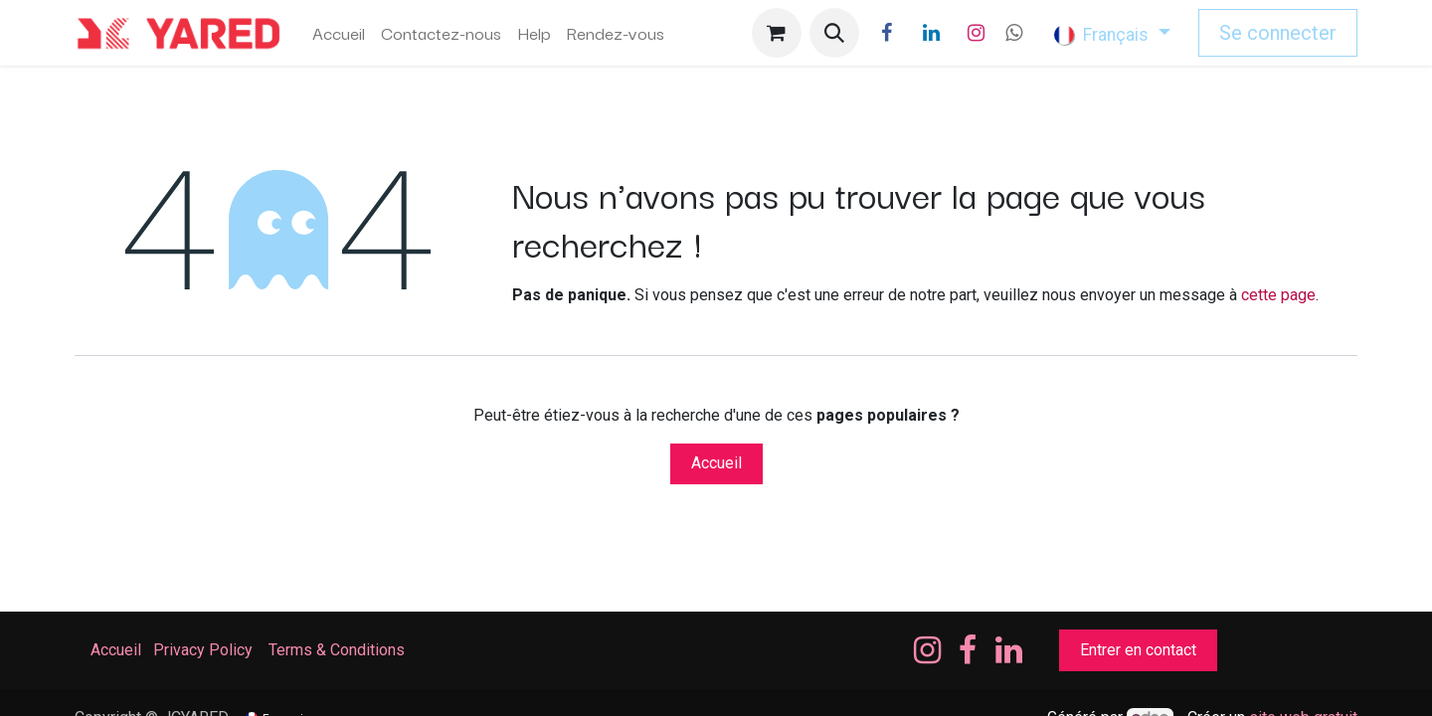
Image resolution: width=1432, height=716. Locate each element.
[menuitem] (338, 33)
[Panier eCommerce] (777, 33)
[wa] (1013, 33)
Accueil (716, 462)
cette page (1278, 294)
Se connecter (1278, 33)
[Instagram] (976, 33)
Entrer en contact (1138, 649)
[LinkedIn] (932, 33)
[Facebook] (887, 33)
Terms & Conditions (338, 649)
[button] (834, 33)
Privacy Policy (203, 649)
